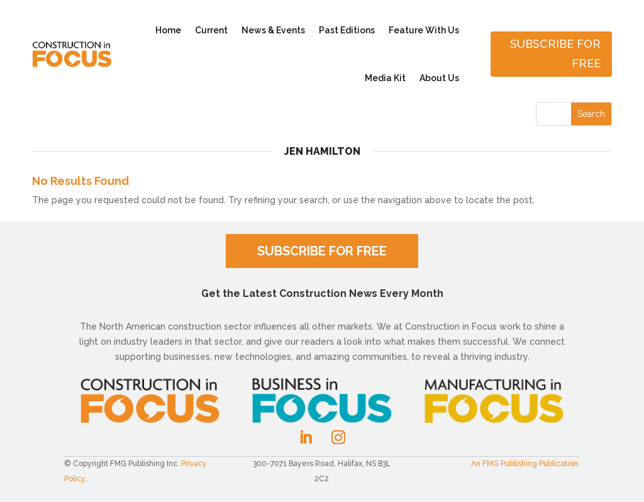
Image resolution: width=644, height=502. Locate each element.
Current (211, 30)
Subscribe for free (555, 53)
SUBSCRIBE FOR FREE (322, 251)
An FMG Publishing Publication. (525, 463)
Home (168, 30)
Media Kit (385, 78)
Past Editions (347, 30)
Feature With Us (424, 30)
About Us (439, 78)
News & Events (273, 30)
